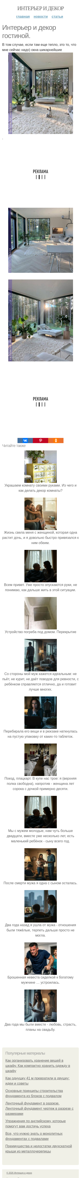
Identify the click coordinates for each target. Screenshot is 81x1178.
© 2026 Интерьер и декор (19, 1173)
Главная (23, 16)
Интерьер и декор (40, 8)
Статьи (57, 16)
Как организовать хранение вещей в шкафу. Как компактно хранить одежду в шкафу (37, 1066)
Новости (41, 16)
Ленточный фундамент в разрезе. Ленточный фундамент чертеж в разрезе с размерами (39, 1108)
